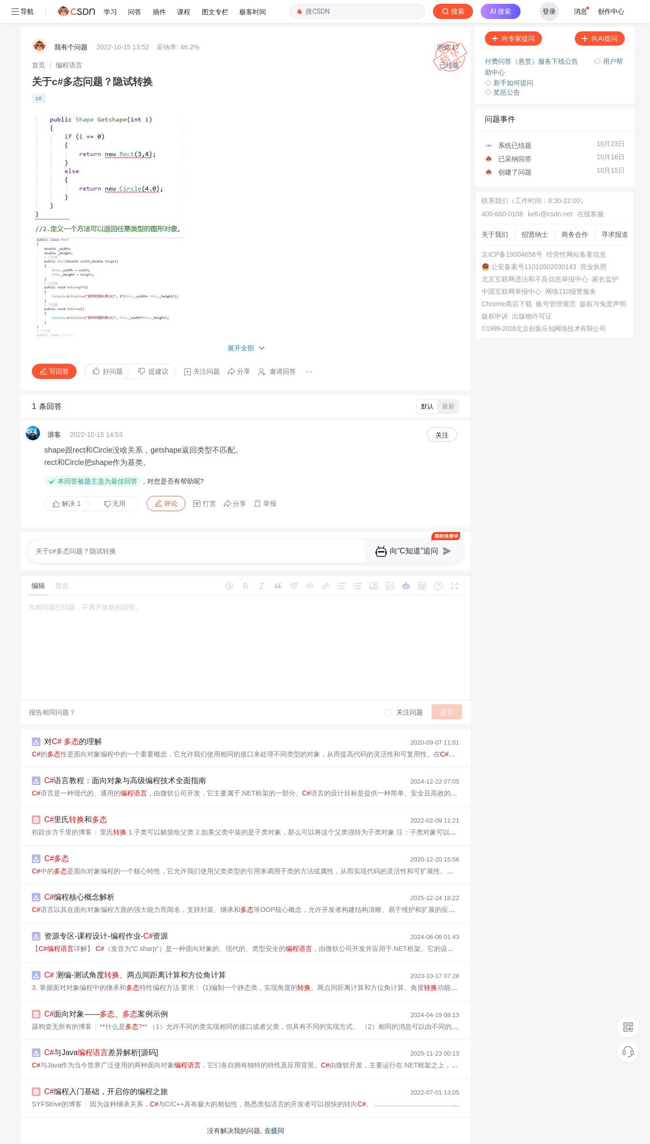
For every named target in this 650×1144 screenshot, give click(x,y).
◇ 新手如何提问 (509, 83)
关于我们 (495, 234)
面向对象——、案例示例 (106, 1014)
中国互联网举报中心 (512, 291)
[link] (38, 65)
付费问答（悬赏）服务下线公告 (532, 61)
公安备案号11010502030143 (533, 267)
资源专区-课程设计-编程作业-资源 (106, 936)
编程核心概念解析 (79, 897)
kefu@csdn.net (550, 214)
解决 (66, 503)
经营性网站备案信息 (576, 254)
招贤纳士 (535, 234)
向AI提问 (600, 38)
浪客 (54, 434)
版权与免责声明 (603, 304)
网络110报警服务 (570, 291)
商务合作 (574, 234)
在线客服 (590, 214)
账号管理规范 (556, 304)
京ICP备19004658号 (512, 254)
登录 (549, 11)
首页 (38, 65)
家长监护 (605, 279)
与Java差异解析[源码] (101, 1052)
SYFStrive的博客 (57, 1104)
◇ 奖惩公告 (502, 92)
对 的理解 (73, 741)
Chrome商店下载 (507, 304)
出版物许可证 (532, 316)
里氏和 (75, 819)
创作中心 (611, 11)
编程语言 (69, 65)
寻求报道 (614, 234)
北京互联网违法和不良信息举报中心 (535, 279)
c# (39, 98)
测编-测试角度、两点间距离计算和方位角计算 (135, 975)
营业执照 (593, 267)
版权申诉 (495, 316)
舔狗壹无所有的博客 (62, 1026)
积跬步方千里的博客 (62, 832)
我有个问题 (71, 47)
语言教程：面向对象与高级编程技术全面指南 (125, 780)
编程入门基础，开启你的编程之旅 (106, 1091)
